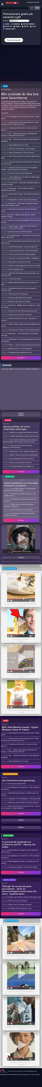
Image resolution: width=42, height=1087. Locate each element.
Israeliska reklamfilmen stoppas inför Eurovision (24, 436)
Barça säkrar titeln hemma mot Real (19, 262)
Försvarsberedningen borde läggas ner (22, 466)
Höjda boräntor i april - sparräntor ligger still (23, 451)
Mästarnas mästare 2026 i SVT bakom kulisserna (24, 802)
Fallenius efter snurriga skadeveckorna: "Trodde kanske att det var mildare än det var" (20, 123)
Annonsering (23, 1074)
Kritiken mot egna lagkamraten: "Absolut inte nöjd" (24, 265)
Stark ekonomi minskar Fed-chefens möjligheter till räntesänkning (17, 446)
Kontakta (37, 1074)
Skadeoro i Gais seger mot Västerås (19, 301)
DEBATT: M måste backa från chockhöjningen (24, 455)
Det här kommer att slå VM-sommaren (20, 232)
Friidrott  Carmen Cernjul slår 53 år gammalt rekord (25, 345)
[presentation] (13, 33)
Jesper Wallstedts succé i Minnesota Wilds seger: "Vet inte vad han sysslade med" (20, 178)
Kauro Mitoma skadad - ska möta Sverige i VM (23, 247)
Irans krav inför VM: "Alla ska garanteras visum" (23, 311)
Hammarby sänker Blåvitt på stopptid (20, 298)
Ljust (31, 8)
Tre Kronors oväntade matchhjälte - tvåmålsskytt (24, 258)
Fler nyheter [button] (21, 471)
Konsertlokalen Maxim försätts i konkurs (21, 459)
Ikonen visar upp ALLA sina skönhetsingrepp (22, 254)
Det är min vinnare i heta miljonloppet (20, 173)
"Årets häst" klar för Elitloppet (18, 294)
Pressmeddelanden (29, 1071)
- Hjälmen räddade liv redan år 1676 (21, 551)
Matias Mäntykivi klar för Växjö (18, 145)
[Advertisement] (21, 63)
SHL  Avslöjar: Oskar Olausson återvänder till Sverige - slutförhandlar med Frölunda (19, 134)
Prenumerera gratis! (14, 40)
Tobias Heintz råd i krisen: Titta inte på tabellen (23, 250)
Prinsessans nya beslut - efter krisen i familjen (23, 867)
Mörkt (37, 8)
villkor (13, 29)
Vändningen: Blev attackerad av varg (20, 352)
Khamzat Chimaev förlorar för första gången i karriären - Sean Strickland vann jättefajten (19, 168)
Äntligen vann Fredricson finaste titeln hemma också (24, 897)
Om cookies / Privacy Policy (15, 1071)
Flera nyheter (21, 357)
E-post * (6, 20)
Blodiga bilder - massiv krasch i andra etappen (23, 199)
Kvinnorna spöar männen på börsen (21, 462)
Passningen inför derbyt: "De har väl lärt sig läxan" (24, 330)
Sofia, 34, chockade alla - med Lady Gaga (22, 149)
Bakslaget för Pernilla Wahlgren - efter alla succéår (24, 799)
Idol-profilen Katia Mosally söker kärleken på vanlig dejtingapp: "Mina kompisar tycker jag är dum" (20, 441)
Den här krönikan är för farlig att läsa (22, 510)
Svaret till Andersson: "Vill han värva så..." (22, 152)
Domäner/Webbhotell (13, 1074)
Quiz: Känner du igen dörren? (17, 783)
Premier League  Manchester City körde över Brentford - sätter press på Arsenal (19, 227)
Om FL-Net (31, 1074)
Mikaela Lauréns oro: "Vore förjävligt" (20, 348)
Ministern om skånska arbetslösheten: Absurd (24, 432)
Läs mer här (4, 113)
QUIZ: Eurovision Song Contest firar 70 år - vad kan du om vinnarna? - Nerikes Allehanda (20, 807)
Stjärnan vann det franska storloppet (20, 315)
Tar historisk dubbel (15, 279)
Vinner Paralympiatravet (16, 269)
